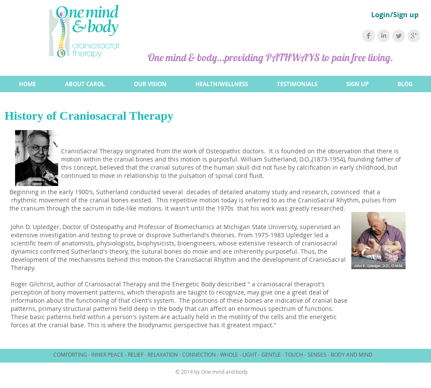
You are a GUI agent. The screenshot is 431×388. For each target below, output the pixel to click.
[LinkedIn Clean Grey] (383, 35)
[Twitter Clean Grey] (398, 35)
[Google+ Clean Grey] (413, 35)
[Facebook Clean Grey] (368, 35)
